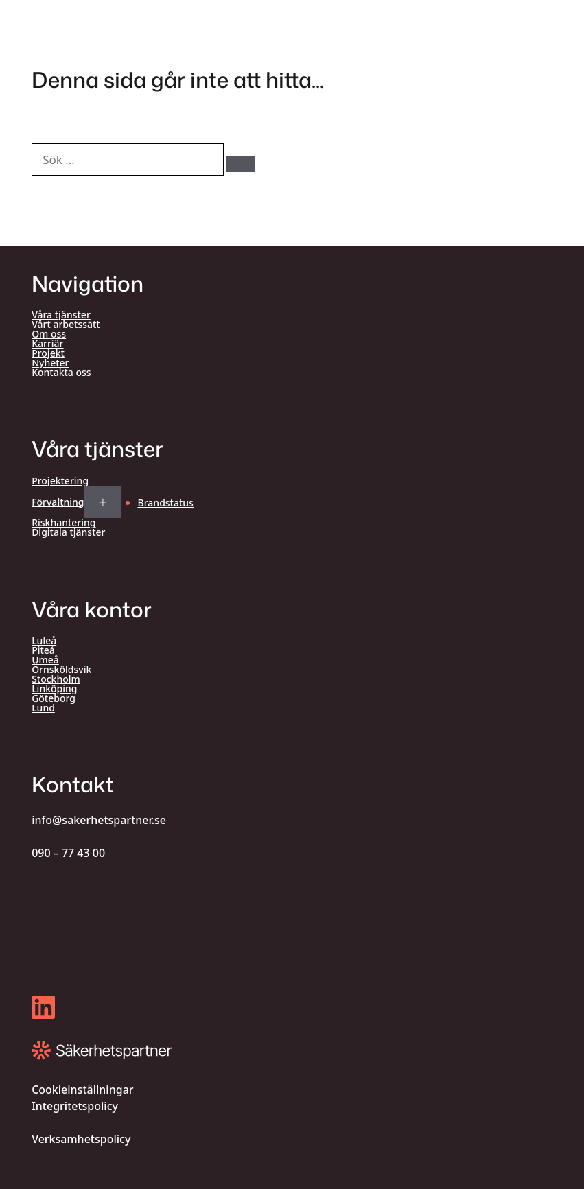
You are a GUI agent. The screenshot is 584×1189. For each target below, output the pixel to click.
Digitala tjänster (68, 532)
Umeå (45, 660)
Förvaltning (58, 502)
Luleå (44, 641)
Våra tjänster (61, 315)
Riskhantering (63, 523)
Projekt (48, 353)
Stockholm (56, 679)
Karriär (47, 344)
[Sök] (240, 164)
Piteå (43, 650)
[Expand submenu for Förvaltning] (102, 502)
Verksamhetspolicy (81, 1138)
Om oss (49, 334)
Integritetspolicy (75, 1106)
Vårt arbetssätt (66, 324)
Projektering (60, 481)
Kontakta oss (61, 372)
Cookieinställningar (82, 1089)
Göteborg (53, 698)
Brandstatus (166, 502)
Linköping (54, 689)
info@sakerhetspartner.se (99, 819)
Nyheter (50, 363)
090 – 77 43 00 (68, 852)
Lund (43, 708)
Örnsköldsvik (61, 669)
